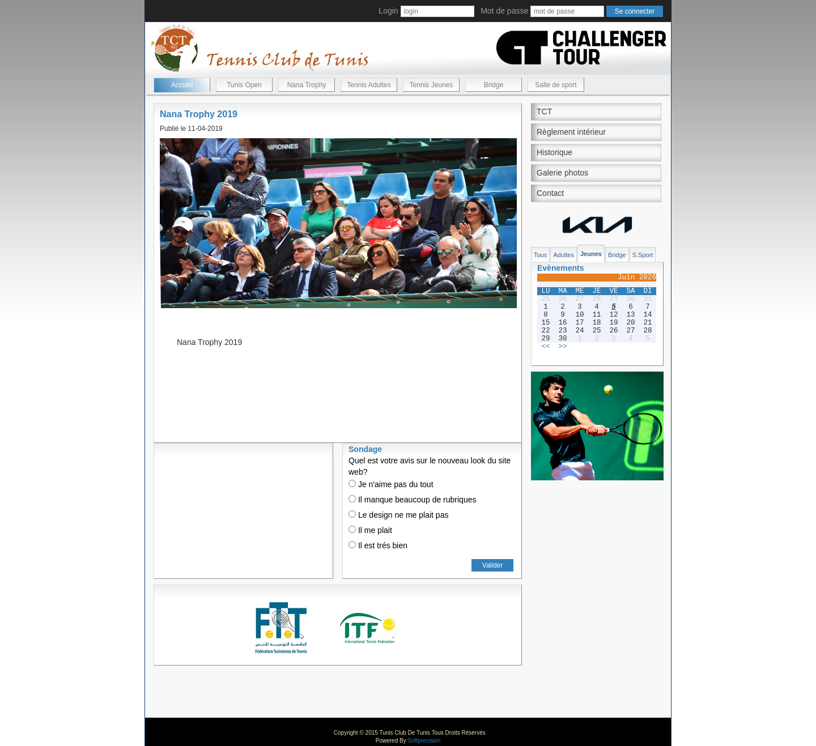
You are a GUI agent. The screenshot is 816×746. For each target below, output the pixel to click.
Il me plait (370, 530)
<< (545, 347)
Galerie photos (562, 172)
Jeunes (591, 253)
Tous (540, 254)
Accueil (182, 85)
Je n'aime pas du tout (391, 484)
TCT (544, 111)
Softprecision (423, 741)
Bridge (494, 85)
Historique (554, 152)
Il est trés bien (377, 545)
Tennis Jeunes (431, 85)
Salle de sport (555, 85)
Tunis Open (244, 85)
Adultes (563, 254)
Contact (550, 193)
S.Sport (642, 254)
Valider (492, 565)
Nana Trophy (306, 85)
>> (562, 347)
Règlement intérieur (571, 132)
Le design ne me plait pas (398, 514)
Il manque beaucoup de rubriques (412, 499)
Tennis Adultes (368, 85)
